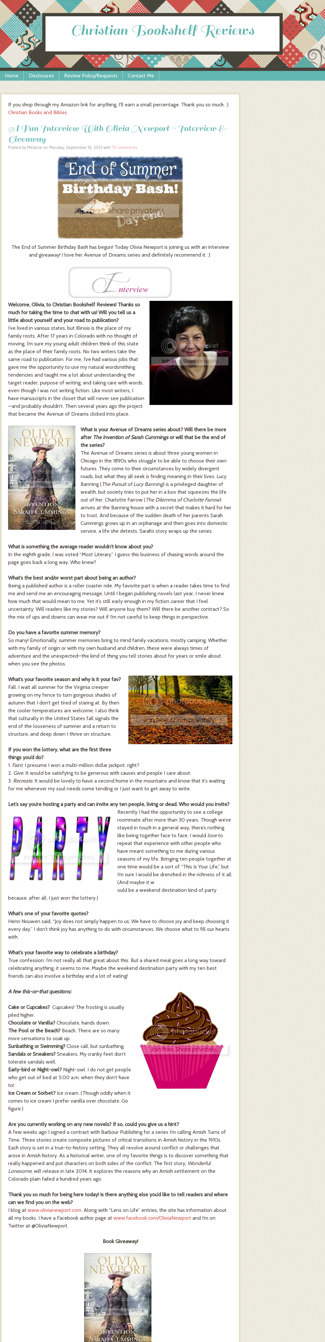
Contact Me (141, 76)
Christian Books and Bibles (37, 112)
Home (12, 76)
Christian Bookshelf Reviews (162, 30)
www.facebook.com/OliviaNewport (152, 1218)
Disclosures (41, 76)
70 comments (124, 147)
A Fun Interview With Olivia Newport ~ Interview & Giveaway (117, 133)
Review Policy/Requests (91, 76)
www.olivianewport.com (54, 1210)
